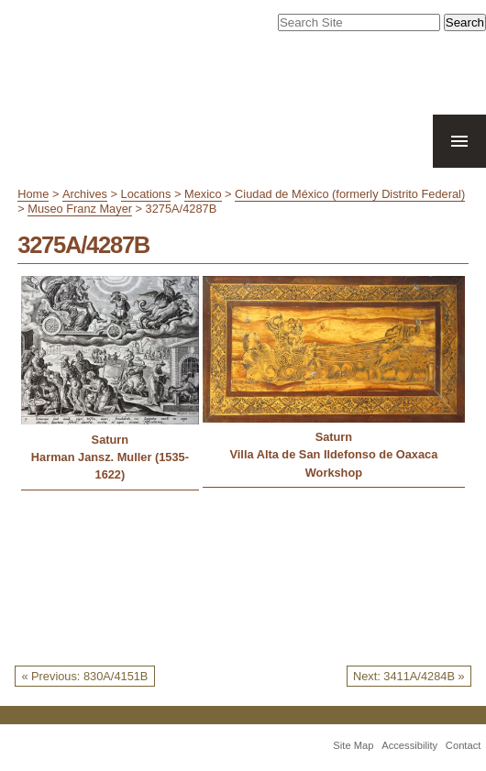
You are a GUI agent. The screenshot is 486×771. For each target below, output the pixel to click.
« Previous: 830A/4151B (84, 676)
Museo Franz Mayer (80, 208)
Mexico (203, 194)
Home (33, 194)
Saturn (110, 439)
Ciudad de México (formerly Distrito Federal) (350, 194)
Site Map (353, 745)
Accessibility (409, 745)
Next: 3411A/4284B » (409, 676)
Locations (146, 194)
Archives (84, 194)
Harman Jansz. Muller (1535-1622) (110, 465)
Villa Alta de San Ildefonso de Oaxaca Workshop (333, 463)
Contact (463, 745)
